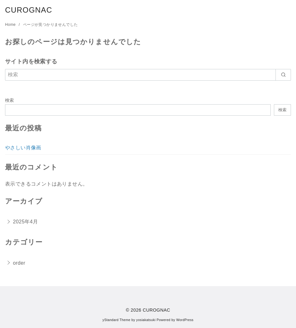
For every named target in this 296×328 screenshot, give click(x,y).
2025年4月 (25, 221)
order (19, 263)
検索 (9, 100)
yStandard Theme (116, 320)
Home (11, 24)
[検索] (148, 74)
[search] (283, 74)
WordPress (184, 320)
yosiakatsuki (146, 320)
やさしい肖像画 (23, 147)
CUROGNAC (28, 10)
